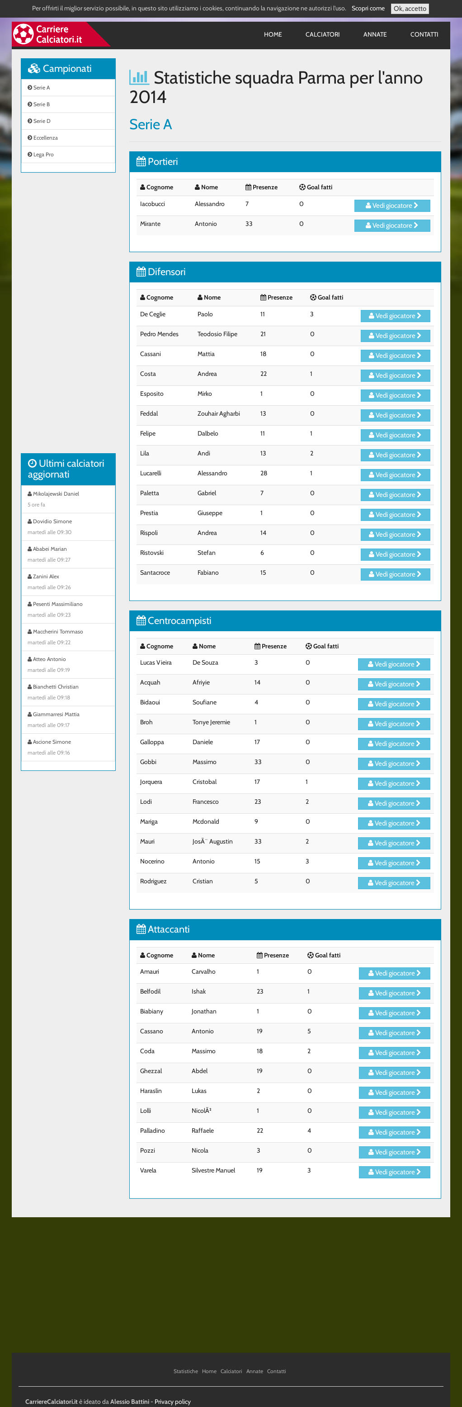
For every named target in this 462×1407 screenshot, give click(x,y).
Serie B (39, 104)
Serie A (39, 87)
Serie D (39, 120)
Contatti (424, 34)
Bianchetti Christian (68, 693)
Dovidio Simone (68, 528)
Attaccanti (163, 929)
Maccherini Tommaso (68, 638)
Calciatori (323, 34)
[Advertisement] (68, 317)
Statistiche (186, 1371)
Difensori (161, 272)
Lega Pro (41, 154)
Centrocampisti (174, 620)
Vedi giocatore (392, 206)
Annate (375, 34)
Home (273, 34)
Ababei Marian (68, 555)
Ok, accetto (410, 9)
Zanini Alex (68, 583)
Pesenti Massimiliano (68, 610)
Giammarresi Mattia (68, 721)
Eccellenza (43, 137)
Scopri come (368, 8)
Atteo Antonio (68, 665)
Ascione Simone (68, 748)
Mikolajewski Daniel (68, 500)
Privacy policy (173, 1402)
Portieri (157, 161)
